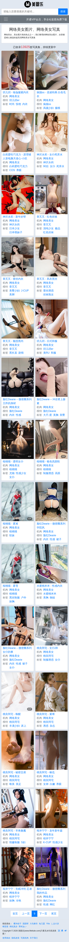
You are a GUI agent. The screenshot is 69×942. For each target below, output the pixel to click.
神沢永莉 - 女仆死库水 (49, 154)
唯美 (12, 784)
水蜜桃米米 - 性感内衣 (49, 585)
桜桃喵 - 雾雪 (10, 585)
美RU (46, 352)
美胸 (55, 415)
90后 (46, 166)
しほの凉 (55, 923)
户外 (23, 597)
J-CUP (25, 290)
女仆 (52, 166)
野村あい (23, 926)
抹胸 (12, 601)
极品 (57, 228)
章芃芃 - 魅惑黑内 (13, 341)
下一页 (43, 913)
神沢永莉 (48, 162)
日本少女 (14, 228)
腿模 (57, 108)
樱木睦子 (17, 923)
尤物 (12, 473)
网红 (52, 904)
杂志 (52, 725)
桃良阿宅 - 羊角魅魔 (14, 830)
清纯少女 (48, 228)
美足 (18, 784)
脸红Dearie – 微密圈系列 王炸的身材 (17, 401)
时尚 (12, 104)
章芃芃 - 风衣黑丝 (47, 278)
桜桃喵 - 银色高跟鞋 (48, 461)
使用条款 (6, 938)
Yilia (48, 923)
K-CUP (47, 842)
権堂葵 (5, 926)
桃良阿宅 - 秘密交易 (14, 772)
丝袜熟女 (48, 294)
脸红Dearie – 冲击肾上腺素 (51, 401)
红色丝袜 (48, 232)
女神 (45, 784)
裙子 (58, 539)
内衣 (25, 104)
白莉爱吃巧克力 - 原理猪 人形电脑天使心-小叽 (17, 156)
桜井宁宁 (48, 838)
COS (12, 170)
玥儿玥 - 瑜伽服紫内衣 (16, 92)
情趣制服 (14, 842)
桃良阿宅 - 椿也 (46, 772)
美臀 (62, 415)
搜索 (63, 11)
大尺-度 (47, 415)
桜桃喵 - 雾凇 (10, 523)
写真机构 (25, 938)
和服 (53, 352)
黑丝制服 (14, 597)
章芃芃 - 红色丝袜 (47, 216)
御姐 (52, 597)
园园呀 (26, 923)
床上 (23, 725)
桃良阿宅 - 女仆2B (47, 648)
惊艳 (18, 104)
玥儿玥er (14, 100)
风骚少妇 (48, 108)
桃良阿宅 (48, 655)
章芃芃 (47, 224)
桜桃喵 (13, 469)
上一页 (26, 913)
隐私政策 (15, 938)
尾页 (53, 913)
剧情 (21, 352)
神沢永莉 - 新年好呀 (14, 216)
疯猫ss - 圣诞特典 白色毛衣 (51, 94)
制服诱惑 (48, 473)
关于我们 (34, 938)
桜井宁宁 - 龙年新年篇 (49, 830)
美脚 (12, 294)
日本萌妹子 (15, 232)
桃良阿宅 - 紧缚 (46, 714)
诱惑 (45, 725)
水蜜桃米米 (49, 593)
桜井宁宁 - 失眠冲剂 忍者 (17, 888)
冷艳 (18, 900)
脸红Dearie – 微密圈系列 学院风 (51, 525)
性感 (18, 415)
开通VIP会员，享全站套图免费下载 (46, 19)
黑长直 (13, 352)
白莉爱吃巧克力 (18, 166)
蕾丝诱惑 (48, 290)
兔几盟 (42, 923)
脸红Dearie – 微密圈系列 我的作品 (51, 890)
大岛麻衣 (34, 923)
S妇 (23, 842)
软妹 (12, 535)
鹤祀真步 (13, 926)
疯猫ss (47, 104)
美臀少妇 (14, 290)
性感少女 (21, 473)
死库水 (60, 166)
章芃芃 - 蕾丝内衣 (13, 278)
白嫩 (52, 784)
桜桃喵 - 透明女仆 (13, 461)
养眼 (19, 170)
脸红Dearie (15, 411)
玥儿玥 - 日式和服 (47, 341)
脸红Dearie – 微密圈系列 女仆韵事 (17, 650)
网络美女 (14, 96)
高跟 (57, 473)
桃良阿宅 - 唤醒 (12, 714)
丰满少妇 (14, 725)
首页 (15, 913)
